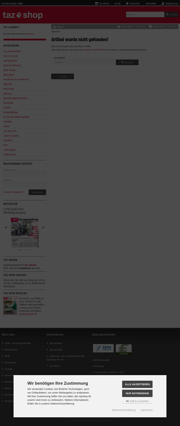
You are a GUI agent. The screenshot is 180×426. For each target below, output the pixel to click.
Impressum (147, 410)
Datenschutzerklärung (124, 410)
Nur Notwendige (137, 393)
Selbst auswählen (137, 401)
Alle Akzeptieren (137, 384)
